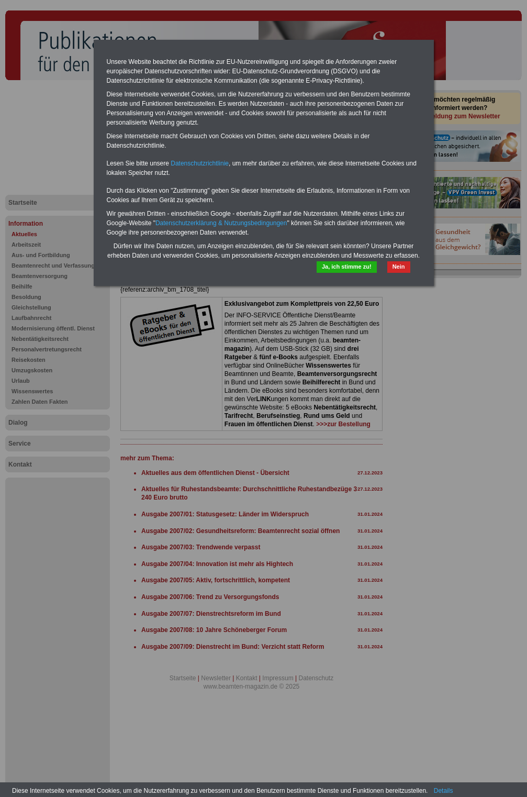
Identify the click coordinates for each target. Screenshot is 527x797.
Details (443, 790)
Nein (399, 266)
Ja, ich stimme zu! (347, 266)
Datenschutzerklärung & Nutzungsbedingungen (221, 223)
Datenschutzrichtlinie (200, 163)
